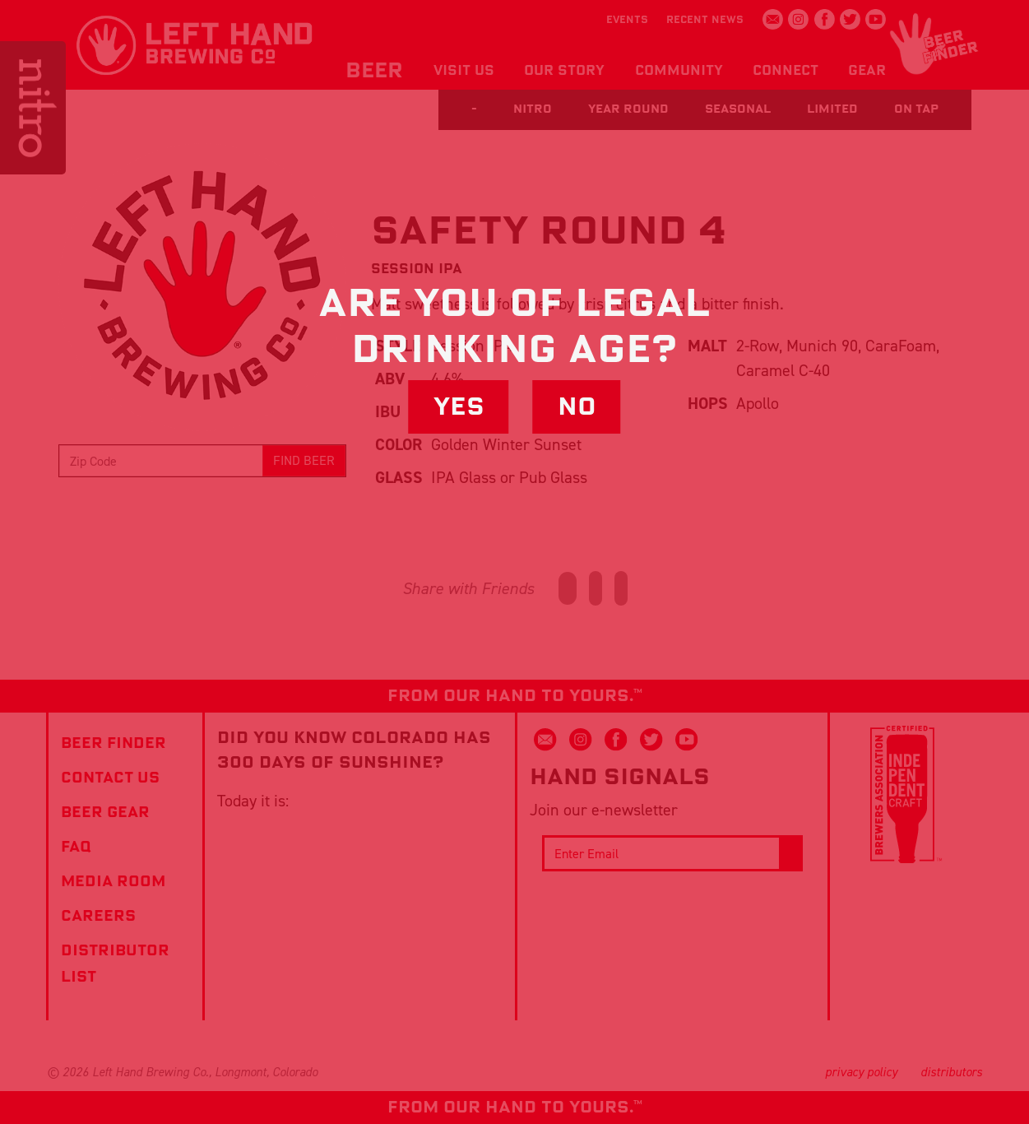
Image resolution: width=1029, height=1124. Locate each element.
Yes (458, 407)
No (577, 407)
